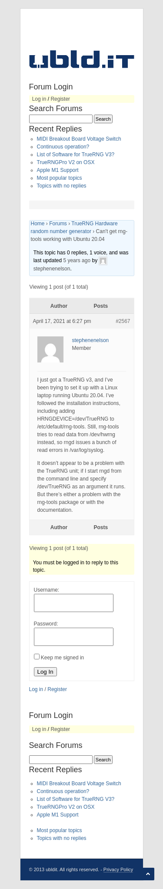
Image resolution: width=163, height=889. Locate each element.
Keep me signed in (62, 658)
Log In (45, 671)
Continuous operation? (63, 147)
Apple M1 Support (58, 170)
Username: (47, 590)
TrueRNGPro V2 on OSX (66, 162)
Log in (39, 99)
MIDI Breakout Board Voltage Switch (79, 139)
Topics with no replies (61, 186)
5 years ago (76, 260)
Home (38, 224)
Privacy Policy (118, 869)
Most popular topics (59, 178)
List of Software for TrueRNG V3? (76, 154)
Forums (58, 224)
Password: (46, 624)
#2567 (123, 321)
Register (60, 99)
